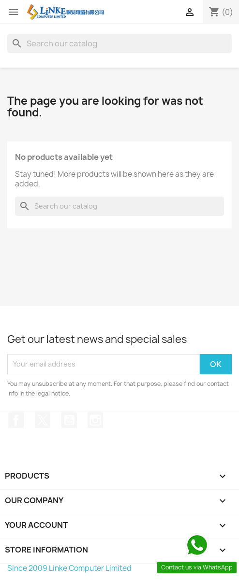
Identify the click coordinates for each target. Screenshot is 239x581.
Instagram (95, 420)
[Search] (119, 43)
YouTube (69, 420)
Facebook (16, 420)
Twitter (42, 420)
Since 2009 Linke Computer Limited (69, 568)
